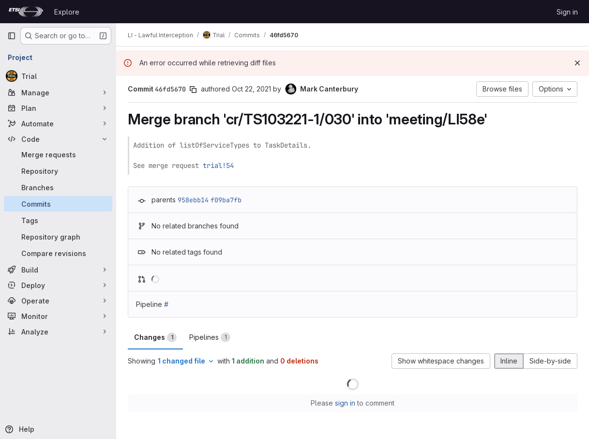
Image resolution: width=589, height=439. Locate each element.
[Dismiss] (577, 63)
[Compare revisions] (58, 253)
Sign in (567, 12)
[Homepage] (25, 11)
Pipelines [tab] (209, 337)
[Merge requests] (58, 154)
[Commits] (58, 204)
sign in (345, 403)
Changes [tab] (155, 337)
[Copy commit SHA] (193, 89)
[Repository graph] (58, 236)
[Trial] (58, 76)
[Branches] (58, 187)
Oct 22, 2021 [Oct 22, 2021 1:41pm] (251, 89)
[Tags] (58, 220)
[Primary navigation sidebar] (11, 36)
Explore (66, 12)
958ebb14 (193, 200)
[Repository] (58, 171)
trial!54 (218, 165)
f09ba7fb (226, 200)
